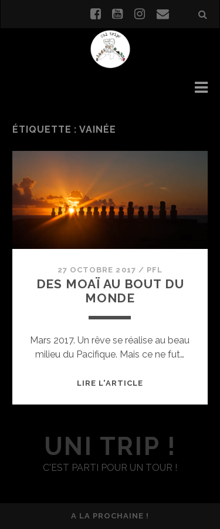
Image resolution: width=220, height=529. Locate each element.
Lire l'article (110, 383)
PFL (155, 269)
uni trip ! (110, 446)
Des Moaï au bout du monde (110, 291)
